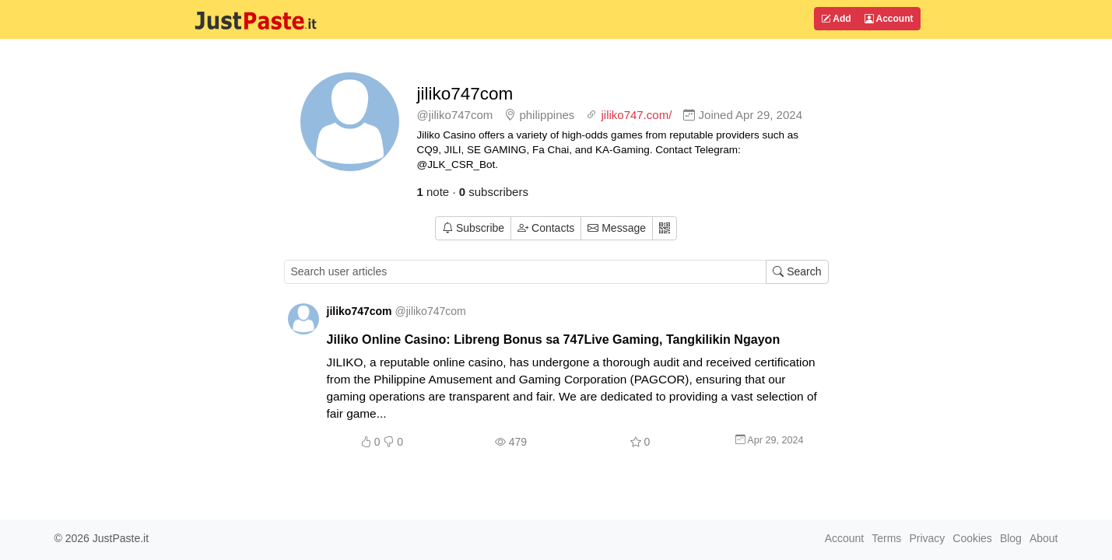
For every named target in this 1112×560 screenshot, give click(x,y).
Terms (886, 538)
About (1044, 538)
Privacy (927, 538)
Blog (1011, 538)
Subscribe (473, 228)
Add (836, 18)
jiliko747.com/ (637, 114)
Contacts (545, 228)
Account (889, 18)
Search (797, 271)
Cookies (972, 538)
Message (617, 228)
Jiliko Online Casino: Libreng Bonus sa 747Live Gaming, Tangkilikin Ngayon (554, 339)
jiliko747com (465, 93)
